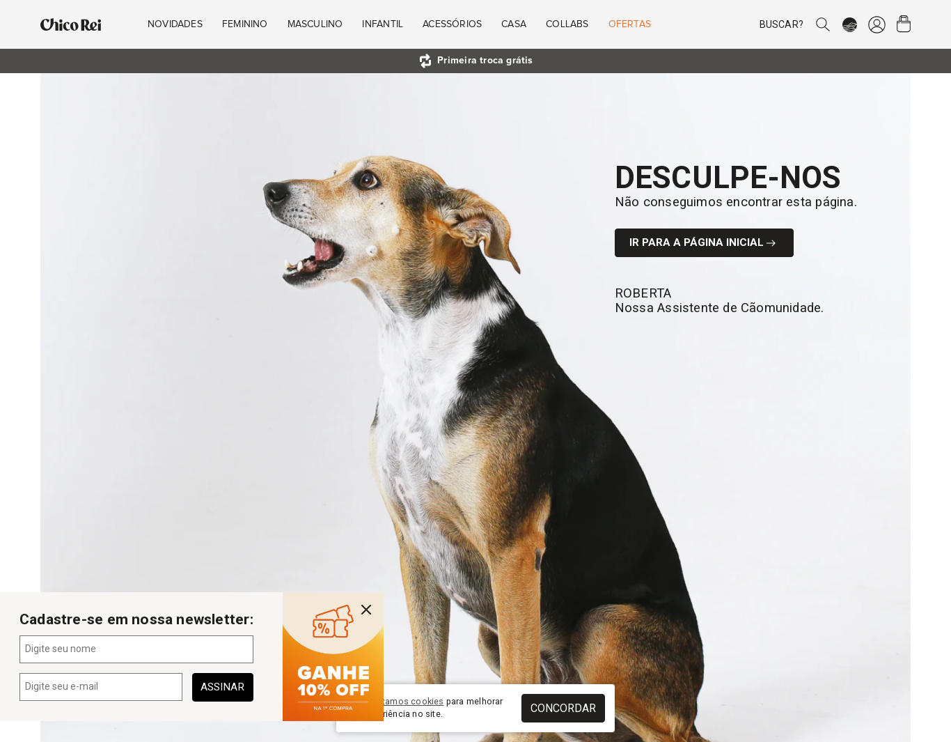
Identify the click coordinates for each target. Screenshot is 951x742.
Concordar (563, 708)
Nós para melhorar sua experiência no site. (424, 708)
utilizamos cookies (405, 701)
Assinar (222, 687)
